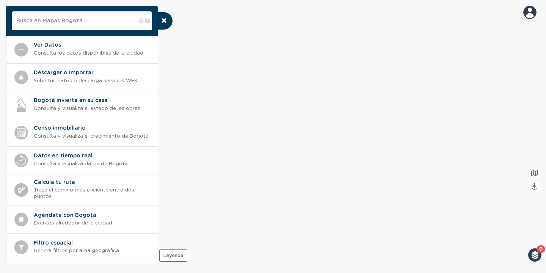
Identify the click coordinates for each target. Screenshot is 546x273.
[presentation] (165, 21)
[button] (534, 255)
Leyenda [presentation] (173, 255)
